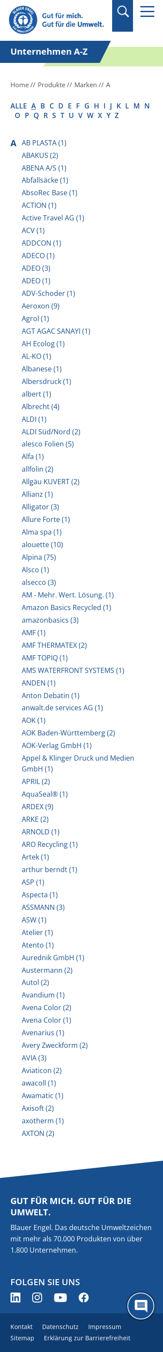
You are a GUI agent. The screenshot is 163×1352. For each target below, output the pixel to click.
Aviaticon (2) (42, 1070)
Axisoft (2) (38, 1108)
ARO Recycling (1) (50, 844)
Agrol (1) (35, 318)
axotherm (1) (43, 1121)
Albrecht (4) (41, 406)
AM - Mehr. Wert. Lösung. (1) (68, 595)
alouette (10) (42, 544)
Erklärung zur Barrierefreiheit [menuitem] (87, 1338)
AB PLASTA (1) (44, 143)
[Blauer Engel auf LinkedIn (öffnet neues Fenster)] (15, 1298)
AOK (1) (34, 720)
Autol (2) (35, 982)
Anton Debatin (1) (51, 695)
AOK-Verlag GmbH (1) (57, 745)
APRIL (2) (36, 781)
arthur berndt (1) (49, 869)
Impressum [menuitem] (104, 1326)
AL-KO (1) (36, 356)
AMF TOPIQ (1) (45, 658)
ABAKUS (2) (40, 155)
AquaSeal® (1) (45, 794)
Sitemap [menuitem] (22, 1338)
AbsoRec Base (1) (49, 192)
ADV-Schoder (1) (48, 293)
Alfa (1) (33, 456)
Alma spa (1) (42, 532)
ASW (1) (34, 920)
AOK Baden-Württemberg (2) (68, 733)
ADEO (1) (36, 280)
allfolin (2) (37, 469)
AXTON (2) (38, 1133)
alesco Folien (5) (48, 444)
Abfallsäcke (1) (45, 180)
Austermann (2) (47, 970)
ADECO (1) (38, 255)
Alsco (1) (35, 569)
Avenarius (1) (43, 1032)
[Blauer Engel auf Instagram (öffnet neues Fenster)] (37, 1298)
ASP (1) (33, 882)
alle (18, 106)
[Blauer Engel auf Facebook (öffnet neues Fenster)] (84, 1298)
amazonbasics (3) (50, 620)
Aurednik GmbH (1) (53, 957)
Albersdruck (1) (46, 381)
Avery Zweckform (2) (55, 1045)
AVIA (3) (34, 1058)
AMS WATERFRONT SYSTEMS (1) (73, 670)
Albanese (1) (42, 369)
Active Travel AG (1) (53, 218)
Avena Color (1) (46, 1020)
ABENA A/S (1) (44, 168)
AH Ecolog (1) (43, 343)
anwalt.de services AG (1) (62, 707)
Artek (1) (35, 857)
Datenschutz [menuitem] (60, 1326)
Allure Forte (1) (46, 519)
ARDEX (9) (37, 806)
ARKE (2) (35, 819)
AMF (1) (34, 632)
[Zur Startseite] (57, 20)
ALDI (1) (34, 419)
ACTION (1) (39, 205)
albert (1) (36, 394)
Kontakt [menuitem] (21, 1326)
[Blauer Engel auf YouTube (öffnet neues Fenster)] (60, 1298)
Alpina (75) (39, 557)
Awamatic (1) (42, 1095)
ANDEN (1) (39, 683)
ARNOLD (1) (41, 832)
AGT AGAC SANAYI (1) (56, 331)
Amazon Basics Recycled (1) (66, 607)
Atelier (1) (37, 932)
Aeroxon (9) (41, 306)
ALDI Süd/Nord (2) (51, 431)
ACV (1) (33, 230)
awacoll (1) (39, 1083)
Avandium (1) (43, 995)
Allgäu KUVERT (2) (51, 481)
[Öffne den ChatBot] (140, 1306)
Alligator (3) (40, 507)
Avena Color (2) (46, 1007)
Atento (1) (38, 945)
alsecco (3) (39, 582)
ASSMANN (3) (43, 907)
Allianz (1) (37, 494)
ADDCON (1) (41, 243)
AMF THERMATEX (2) (54, 645)
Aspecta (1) (40, 894)
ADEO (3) (36, 268)
